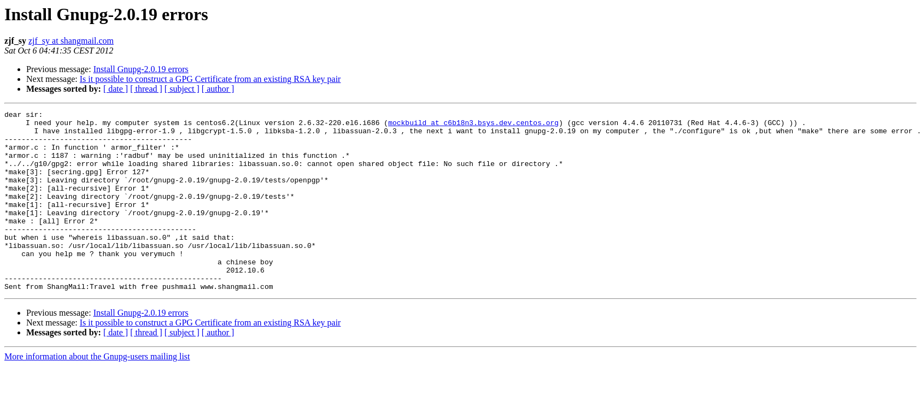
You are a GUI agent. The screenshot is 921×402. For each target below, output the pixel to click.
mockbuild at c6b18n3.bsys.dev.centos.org (473, 126)
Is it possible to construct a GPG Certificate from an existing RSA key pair (210, 79)
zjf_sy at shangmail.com (71, 40)
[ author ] (218, 88)
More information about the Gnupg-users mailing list (97, 392)
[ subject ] (182, 88)
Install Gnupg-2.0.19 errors (141, 69)
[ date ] (115, 88)
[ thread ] (146, 88)
